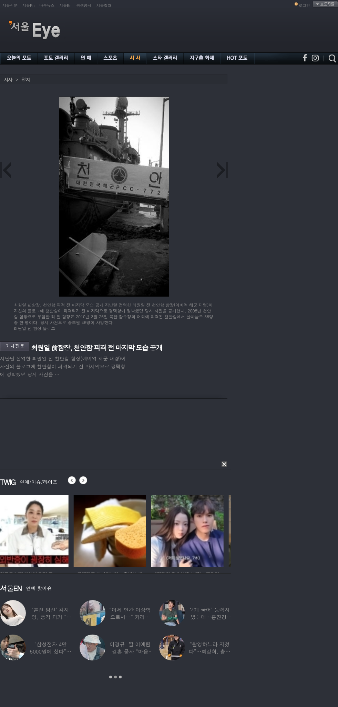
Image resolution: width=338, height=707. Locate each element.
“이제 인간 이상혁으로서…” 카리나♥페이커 (130, 617)
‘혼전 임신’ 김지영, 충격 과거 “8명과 (51, 617)
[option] (36, 530)
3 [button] (120, 677)
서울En (65, 5)
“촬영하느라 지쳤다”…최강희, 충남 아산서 (210, 651)
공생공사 (84, 5)
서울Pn (28, 5)
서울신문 (10, 5)
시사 (8, 79)
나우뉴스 (46, 5)
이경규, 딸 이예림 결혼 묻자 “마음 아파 (130, 651)
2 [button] (115, 677)
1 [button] (110, 677)
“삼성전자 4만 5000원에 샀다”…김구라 (50, 651)
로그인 (304, 5)
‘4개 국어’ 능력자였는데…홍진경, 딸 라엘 (209, 617)
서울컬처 (104, 5)
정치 (25, 79)
